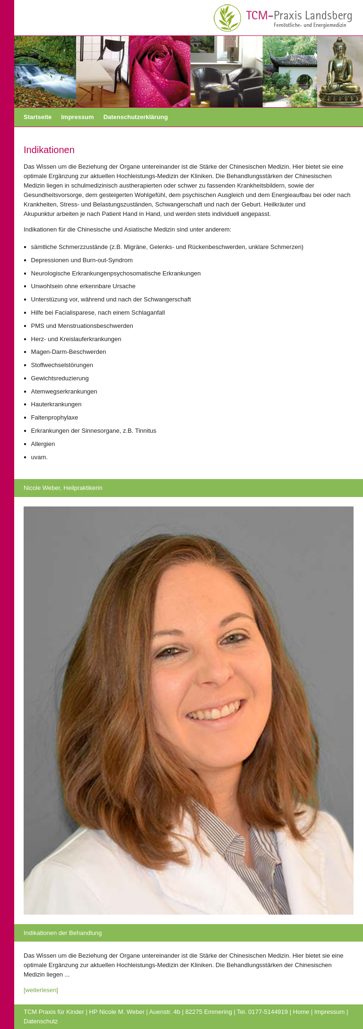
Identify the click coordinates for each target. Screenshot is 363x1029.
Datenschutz (41, 1021)
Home (301, 1011)
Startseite (38, 116)
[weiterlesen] (41, 990)
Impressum (77, 116)
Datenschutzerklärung (136, 116)
